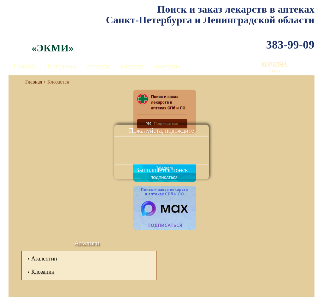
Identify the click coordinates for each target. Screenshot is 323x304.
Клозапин (43, 272)
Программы (60, 66)
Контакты (167, 66)
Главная (24, 66)
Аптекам (98, 66)
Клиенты (132, 66)
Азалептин (44, 258)
